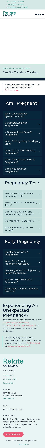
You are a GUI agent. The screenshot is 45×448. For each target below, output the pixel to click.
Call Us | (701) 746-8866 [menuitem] (15, 2)
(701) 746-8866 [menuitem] (10, 379)
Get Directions (9, 398)
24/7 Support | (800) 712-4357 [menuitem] (17, 8)
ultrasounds (24, 322)
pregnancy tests (10, 322)
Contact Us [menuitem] (8, 375)
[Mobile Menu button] (35, 14)
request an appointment (18, 346)
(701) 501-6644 (33, 343)
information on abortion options (21, 325)
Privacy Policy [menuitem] (24, 444)
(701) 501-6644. (12, 91)
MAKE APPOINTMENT (13, 434)
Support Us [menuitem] (8, 383)
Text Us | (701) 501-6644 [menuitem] (15, 5)
